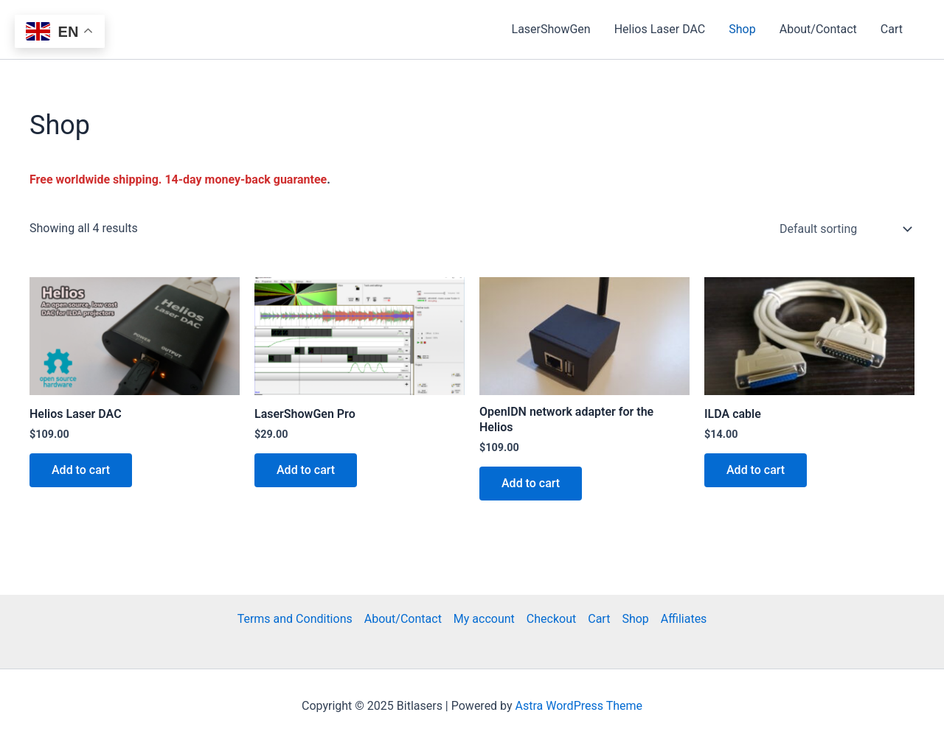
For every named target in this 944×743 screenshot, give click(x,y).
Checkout (551, 619)
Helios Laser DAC (660, 29)
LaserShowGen (551, 29)
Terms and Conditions (295, 619)
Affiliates (684, 619)
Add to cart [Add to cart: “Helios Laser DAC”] (81, 470)
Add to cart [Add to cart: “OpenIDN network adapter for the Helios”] (531, 483)
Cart (892, 29)
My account (484, 619)
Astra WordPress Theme (579, 706)
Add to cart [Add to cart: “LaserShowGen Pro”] (306, 470)
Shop (742, 29)
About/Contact (818, 29)
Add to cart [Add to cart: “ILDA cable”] (755, 470)
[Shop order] (844, 229)
